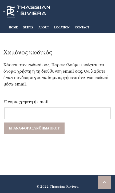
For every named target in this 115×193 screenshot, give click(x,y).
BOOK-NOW (17, 38)
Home (13, 27)
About (43, 27)
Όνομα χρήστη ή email (26, 101)
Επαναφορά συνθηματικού (34, 128)
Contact (82, 27)
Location (61, 27)
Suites (28, 27)
